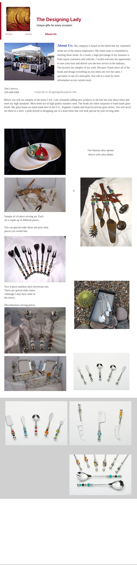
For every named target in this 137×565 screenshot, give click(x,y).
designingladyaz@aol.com (62, 91)
